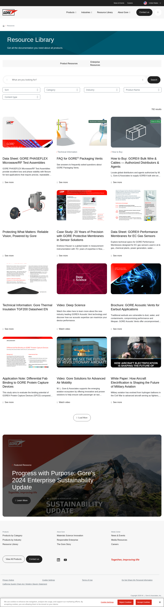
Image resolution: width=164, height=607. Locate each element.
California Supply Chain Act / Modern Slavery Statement (25, 584)
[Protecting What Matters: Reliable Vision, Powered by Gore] (28, 205)
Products (70, 12)
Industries (85, 12)
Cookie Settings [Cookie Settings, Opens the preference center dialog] (107, 602)
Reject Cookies (125, 602)
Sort (21, 89)
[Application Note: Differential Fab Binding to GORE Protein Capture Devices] (28, 352)
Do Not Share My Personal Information (137, 580)
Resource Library (105, 12)
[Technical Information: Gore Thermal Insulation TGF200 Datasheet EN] (28, 278)
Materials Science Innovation (70, 535)
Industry (101, 89)
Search (154, 80)
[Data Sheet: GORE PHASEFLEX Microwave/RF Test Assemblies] (28, 132)
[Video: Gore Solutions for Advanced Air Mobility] (82, 380)
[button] (158, 12)
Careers (130, 3)
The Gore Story (64, 544)
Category (62, 89)
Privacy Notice (8, 580)
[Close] (160, 602)
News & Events (119, 3)
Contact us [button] (144, 12)
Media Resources (119, 540)
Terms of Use (87, 580)
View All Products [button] (14, 559)
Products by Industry (12, 540)
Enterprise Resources (95, 63)
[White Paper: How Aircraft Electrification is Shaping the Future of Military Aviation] (136, 352)
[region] (82, 602)
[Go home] (4, 26)
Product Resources (69, 63)
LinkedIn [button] (58, 559)
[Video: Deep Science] (82, 278)
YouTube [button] (65, 559)
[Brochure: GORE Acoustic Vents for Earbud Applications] (136, 278)
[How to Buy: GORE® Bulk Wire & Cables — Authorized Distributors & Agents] (136, 132)
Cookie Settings (48, 580)
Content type (21, 97)
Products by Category (12, 535)
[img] (28, 132)
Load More (81, 418)
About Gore (123, 12)
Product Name (142, 89)
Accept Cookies (143, 602)
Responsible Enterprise (67, 540)
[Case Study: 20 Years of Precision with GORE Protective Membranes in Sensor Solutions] (82, 205)
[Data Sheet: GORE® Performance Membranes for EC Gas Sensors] (136, 205)
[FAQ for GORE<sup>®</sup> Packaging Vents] (82, 132)
